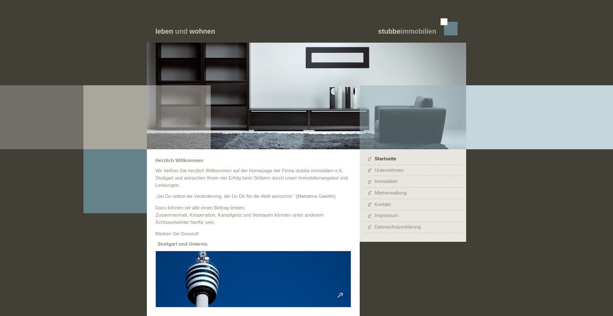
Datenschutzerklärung (398, 226)
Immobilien (386, 181)
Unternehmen (389, 170)
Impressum (386, 215)
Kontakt (383, 204)
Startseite (385, 158)
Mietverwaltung (391, 192)
